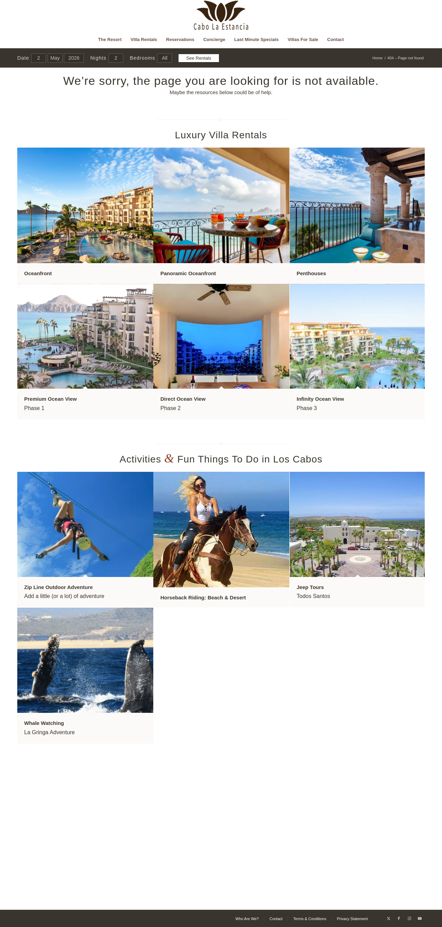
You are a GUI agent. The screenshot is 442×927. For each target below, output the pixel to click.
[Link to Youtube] (419, 918)
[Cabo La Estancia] (221, 15)
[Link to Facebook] (399, 918)
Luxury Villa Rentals (221, 135)
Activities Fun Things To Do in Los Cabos (221, 459)
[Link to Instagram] (409, 918)
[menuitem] (110, 39)
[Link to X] (388, 918)
